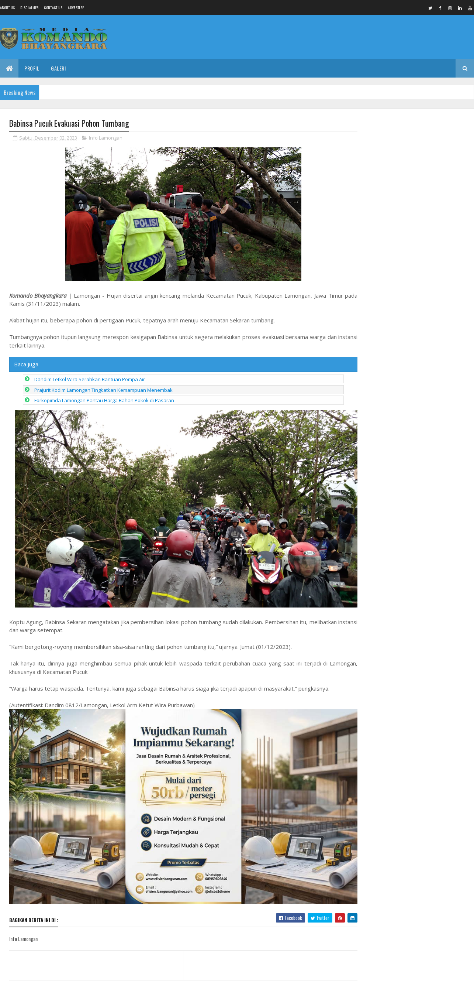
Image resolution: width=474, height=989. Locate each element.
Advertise (76, 7)
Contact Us (53, 7)
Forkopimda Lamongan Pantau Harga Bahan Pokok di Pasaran (104, 400)
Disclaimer (29, 7)
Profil (31, 68)
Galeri (58, 68)
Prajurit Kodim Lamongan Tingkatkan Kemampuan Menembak (103, 390)
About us (7, 7)
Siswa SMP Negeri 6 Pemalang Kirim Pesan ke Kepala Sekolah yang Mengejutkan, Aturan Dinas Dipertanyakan (405, 155)
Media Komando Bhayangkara (75, 979)
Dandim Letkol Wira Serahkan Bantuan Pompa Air (89, 379)
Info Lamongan (105, 138)
